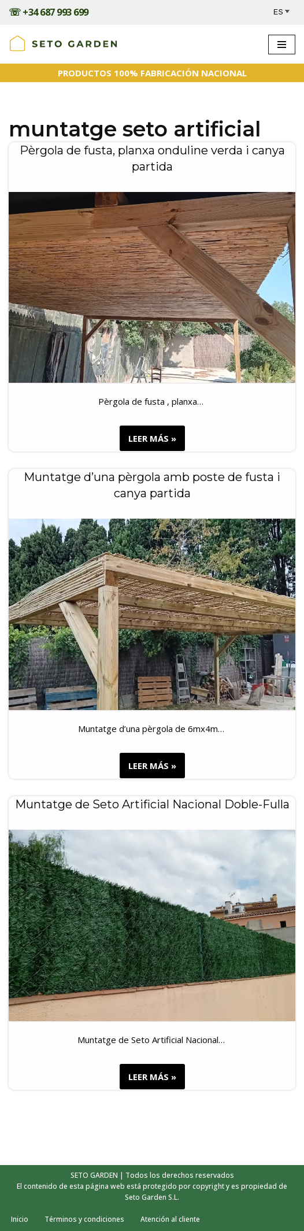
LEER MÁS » (148, 441)
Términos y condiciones (84, 1219)
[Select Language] (284, 12)
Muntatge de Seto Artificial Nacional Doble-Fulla (152, 804)
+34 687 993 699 (55, 12)
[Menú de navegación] (281, 44)
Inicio (19, 1219)
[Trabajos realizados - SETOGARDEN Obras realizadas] (63, 44)
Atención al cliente (170, 1219)
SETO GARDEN (94, 1175)
